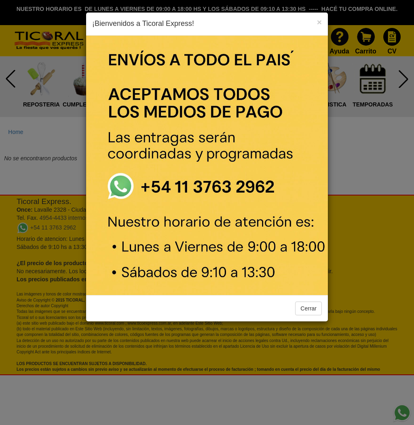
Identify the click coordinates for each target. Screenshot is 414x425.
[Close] (319, 22)
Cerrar (308, 308)
